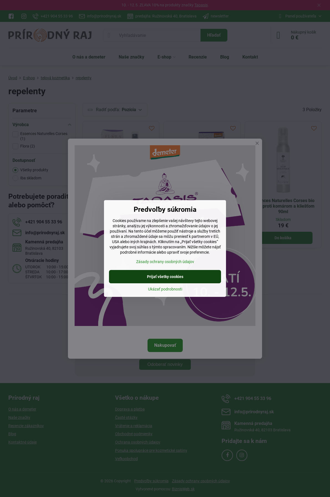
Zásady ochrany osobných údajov (165, 261)
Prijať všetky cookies (165, 276)
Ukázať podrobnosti (165, 289)
